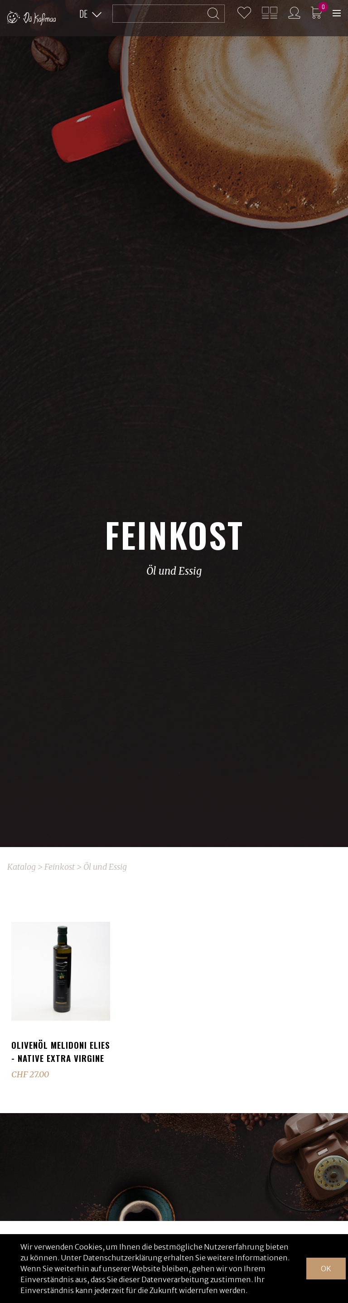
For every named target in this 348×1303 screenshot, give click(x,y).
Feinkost (59, 867)
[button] (90, 14)
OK (326, 1268)
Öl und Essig (105, 867)
